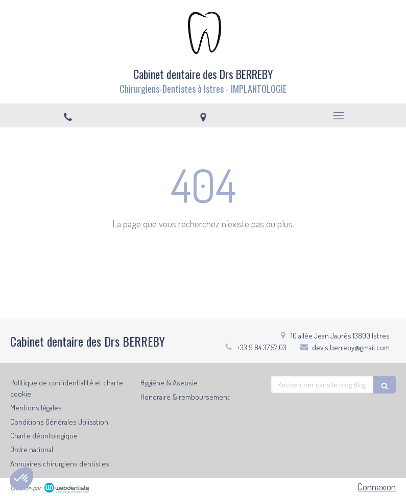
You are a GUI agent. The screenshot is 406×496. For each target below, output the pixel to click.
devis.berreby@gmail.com (351, 347)
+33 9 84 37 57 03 (261, 347)
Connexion (376, 486)
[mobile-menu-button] (338, 116)
